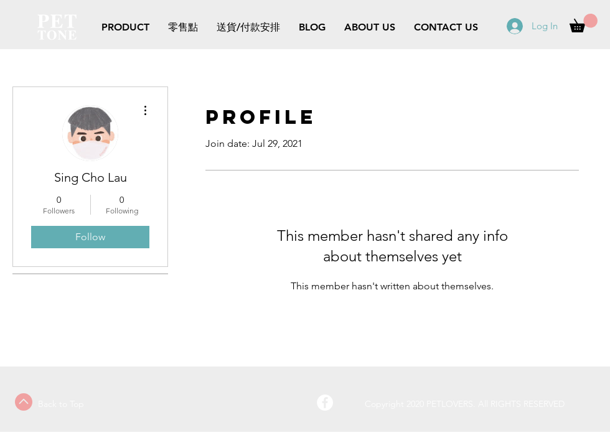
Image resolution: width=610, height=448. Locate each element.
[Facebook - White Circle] (325, 402)
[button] (584, 23)
